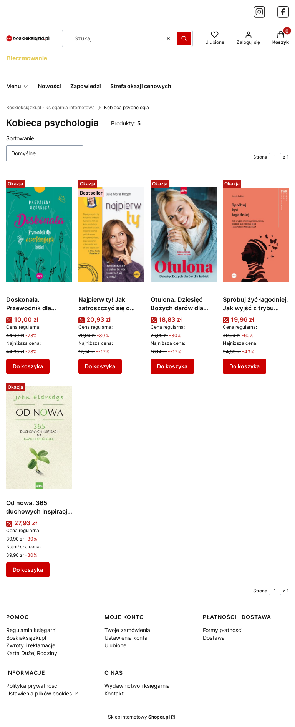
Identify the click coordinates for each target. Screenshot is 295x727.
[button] (184, 38)
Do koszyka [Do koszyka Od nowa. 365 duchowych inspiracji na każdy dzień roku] (28, 569)
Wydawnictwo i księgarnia (137, 685)
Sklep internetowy (139, 717)
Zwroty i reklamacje (30, 645)
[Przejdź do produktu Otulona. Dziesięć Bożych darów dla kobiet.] (184, 234)
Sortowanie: (21, 138)
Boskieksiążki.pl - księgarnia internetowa (50, 107)
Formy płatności (222, 630)
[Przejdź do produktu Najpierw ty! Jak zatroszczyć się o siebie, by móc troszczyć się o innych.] (111, 234)
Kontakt (114, 693)
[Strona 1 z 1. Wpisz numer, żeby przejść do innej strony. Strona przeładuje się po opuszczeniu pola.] (275, 157)
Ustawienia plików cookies (39, 693)
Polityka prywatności (32, 685)
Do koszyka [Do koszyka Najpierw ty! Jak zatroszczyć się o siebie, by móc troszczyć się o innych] (100, 366)
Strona (260, 157)
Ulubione (115, 645)
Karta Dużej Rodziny (31, 653)
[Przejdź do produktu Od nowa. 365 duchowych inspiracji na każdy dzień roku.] (39, 438)
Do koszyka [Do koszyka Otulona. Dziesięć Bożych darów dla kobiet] (172, 366)
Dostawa (214, 637)
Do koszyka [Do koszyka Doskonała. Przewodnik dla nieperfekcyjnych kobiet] (28, 366)
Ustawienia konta (126, 637)
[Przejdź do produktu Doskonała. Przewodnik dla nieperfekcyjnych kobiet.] (39, 234)
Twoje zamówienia (127, 630)
